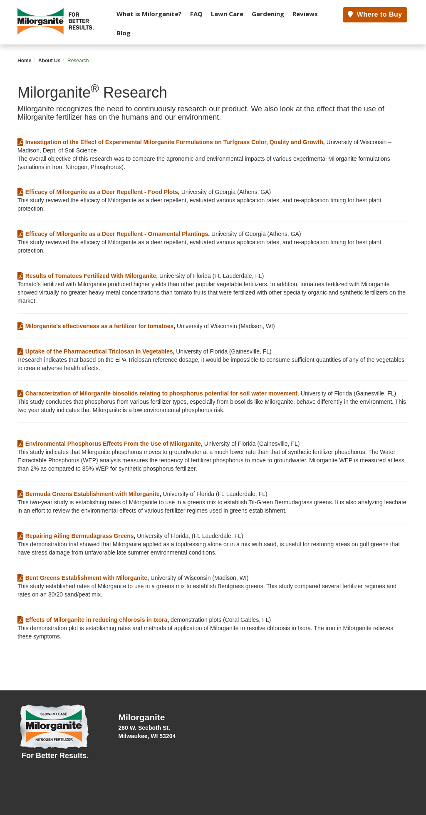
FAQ (196, 14)
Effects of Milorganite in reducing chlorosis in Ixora (92, 619)
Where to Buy (375, 14)
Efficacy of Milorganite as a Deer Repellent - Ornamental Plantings (112, 234)
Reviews (305, 14)
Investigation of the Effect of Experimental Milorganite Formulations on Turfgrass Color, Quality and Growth (170, 142)
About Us (49, 61)
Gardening (268, 14)
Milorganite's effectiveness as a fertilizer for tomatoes (95, 326)
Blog (123, 33)
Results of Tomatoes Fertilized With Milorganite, (87, 275)
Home (24, 61)
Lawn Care (227, 14)
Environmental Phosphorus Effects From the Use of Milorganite (109, 443)
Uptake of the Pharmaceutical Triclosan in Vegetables (95, 351)
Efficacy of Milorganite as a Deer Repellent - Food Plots (97, 192)
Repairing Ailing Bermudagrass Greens (75, 536)
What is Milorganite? (149, 14)
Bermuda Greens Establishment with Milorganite (88, 494)
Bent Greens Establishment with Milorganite (82, 577)
